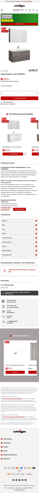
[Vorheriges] (3, 358)
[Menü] (2, 10)
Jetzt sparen (19, 24)
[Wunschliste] (33, 10)
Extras (5, 451)
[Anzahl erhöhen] (36, 93)
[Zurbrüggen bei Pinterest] (22, 480)
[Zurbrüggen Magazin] (13, 480)
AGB (6, 488)
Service (5, 447)
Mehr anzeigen (19, 209)
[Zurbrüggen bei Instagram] (19, 480)
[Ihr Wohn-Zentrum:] (18, 10)
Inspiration (6, 459)
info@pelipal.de (5, 210)
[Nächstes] (36, 358)
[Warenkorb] (37, 10)
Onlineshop (6, 443)
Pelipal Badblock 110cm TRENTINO (12, 147)
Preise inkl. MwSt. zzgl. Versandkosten (10, 81)
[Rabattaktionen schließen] (38, 1)
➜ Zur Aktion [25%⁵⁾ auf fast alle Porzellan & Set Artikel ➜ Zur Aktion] (29, 1)
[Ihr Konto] (30, 10)
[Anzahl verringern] (2, 93)
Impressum (18, 488)
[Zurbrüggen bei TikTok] (25, 480)
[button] (2, 439)
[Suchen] (26, 10)
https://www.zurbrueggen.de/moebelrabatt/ (12, 398)
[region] (19, 46)
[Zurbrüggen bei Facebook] (16, 480)
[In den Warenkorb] (19, 98)
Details (15, 372)
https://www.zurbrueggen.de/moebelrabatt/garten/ (14, 416)
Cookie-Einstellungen (28, 488)
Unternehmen (7, 439)
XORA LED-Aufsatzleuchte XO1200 (15, 365)
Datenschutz (11, 488)
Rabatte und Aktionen (10, 455)
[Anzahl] (19, 93)
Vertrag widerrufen (19, 490)
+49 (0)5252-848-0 (6, 208)
